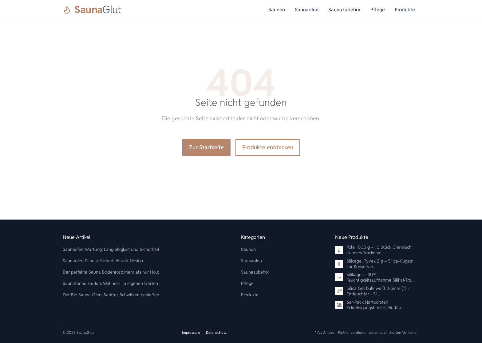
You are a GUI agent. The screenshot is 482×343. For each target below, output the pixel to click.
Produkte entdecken (267, 147)
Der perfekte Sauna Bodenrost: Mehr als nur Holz (111, 272)
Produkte (405, 9)
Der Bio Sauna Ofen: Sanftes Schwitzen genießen (111, 295)
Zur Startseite (206, 147)
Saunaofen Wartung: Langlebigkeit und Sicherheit (111, 249)
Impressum (191, 332)
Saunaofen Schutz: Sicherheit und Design (103, 260)
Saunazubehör (344, 9)
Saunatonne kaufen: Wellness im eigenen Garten (110, 283)
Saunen (276, 9)
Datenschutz (216, 332)
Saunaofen (306, 9)
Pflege (377, 9)
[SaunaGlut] (92, 10)
